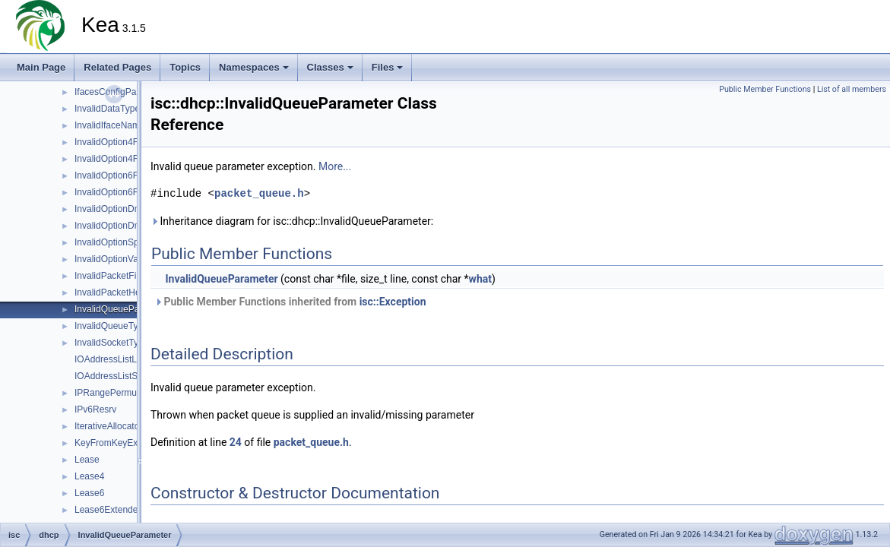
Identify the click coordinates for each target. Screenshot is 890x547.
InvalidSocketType (111, 342)
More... (334, 166)
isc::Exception (392, 302)
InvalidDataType (107, 108)
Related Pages (117, 67)
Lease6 (89, 493)
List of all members (851, 89)
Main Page (41, 67)
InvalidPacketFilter (111, 275)
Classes (330, 67)
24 (236, 442)
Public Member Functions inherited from (290, 302)
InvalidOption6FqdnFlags (125, 192)
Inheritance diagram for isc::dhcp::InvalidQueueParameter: (291, 221)
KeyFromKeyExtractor (118, 443)
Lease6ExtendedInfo (116, 509)
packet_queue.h (259, 193)
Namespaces (254, 67)
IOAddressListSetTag (117, 376)
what (480, 279)
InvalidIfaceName (109, 125)
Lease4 (89, 476)
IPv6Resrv (95, 409)
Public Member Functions (765, 89)
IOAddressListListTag (117, 359)
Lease (87, 459)
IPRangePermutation (116, 392)
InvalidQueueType (111, 326)
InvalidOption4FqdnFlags (125, 158)
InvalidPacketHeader (116, 292)
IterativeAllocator (108, 426)
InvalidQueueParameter (122, 309)
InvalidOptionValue (112, 259)
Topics (185, 67)
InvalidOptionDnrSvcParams (131, 225)
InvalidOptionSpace (114, 242)
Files (388, 67)
